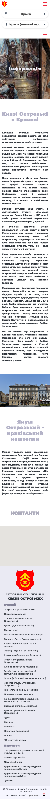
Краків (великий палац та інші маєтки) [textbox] (28, 24)
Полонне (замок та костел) (18, 694)
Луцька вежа (11, 630)
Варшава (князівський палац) (20, 706)
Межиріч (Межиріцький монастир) (23, 634)
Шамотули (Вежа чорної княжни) (22, 655)
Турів (7, 717)
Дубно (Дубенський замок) (19, 625)
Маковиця (9, 726)
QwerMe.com (36, 795)
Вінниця (8, 722)
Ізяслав (8, 735)
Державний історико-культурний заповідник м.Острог (22, 767)
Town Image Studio (14, 757)
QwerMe (8, 780)
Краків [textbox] (26, 14)
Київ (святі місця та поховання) (21, 667)
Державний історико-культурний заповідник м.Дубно (22, 774)
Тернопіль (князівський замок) (21, 690)
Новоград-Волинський (16, 731)
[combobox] (25, 14)
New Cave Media (13, 762)
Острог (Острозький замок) (19, 609)
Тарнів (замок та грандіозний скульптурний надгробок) (20, 672)
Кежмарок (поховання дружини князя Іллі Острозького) (21, 700)
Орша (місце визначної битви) (21, 650)
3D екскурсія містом (15, 740)
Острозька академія (15, 614)
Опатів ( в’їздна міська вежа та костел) (25, 678)
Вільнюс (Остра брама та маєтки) (22, 639)
